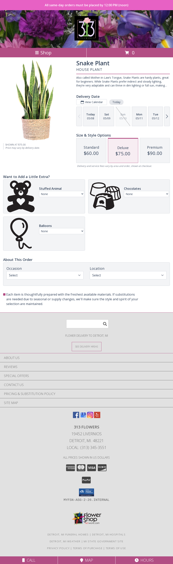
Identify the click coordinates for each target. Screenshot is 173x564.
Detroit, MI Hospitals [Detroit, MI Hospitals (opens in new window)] (108, 534)
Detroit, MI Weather (65, 541)
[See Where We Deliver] (86, 346)
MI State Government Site (103, 541)
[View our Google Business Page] (83, 417)
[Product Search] (87, 323)
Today (116, 102)
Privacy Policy (58, 548)
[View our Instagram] (90, 417)
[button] (86, 492)
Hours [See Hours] (144, 560)
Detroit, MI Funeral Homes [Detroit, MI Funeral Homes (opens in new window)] (68, 534)
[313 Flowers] (86, 38)
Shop (43, 52)
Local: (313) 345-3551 (86, 447)
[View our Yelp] (97, 417)
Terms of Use (116, 548)
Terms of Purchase (87, 548)
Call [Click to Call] (28, 560)
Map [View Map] (86, 560)
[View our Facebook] (76, 417)
